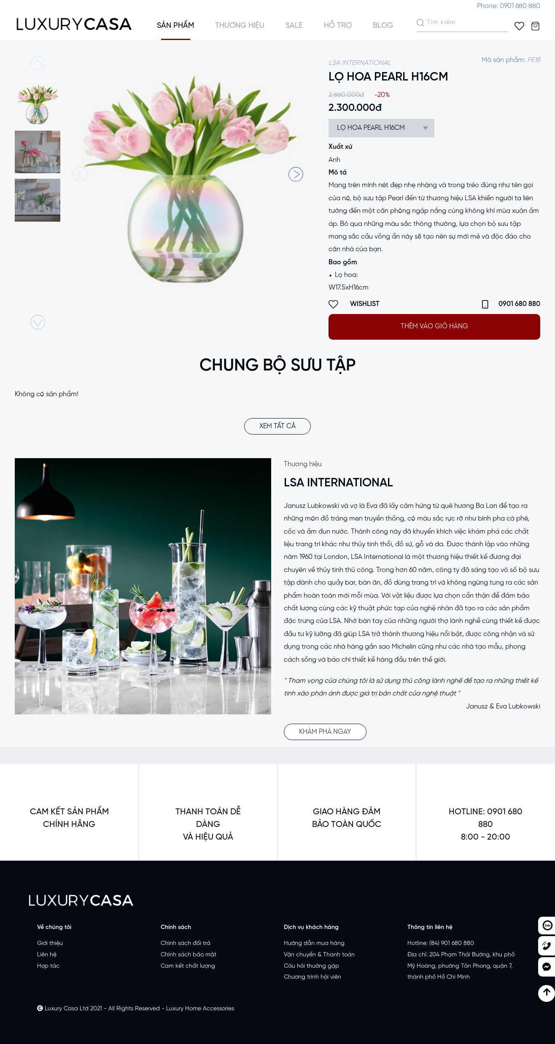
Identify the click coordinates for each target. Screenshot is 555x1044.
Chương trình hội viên (312, 977)
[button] (295, 174)
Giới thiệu (50, 943)
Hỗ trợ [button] (338, 26)
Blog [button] (383, 26)
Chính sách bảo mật (188, 955)
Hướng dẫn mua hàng (314, 943)
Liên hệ (47, 955)
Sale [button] (294, 26)
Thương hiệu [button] (239, 26)
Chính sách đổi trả (185, 943)
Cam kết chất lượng (188, 966)
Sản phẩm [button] (175, 26)
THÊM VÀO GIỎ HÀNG (434, 326)
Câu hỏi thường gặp (311, 966)
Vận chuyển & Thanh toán (319, 955)
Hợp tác (48, 966)
